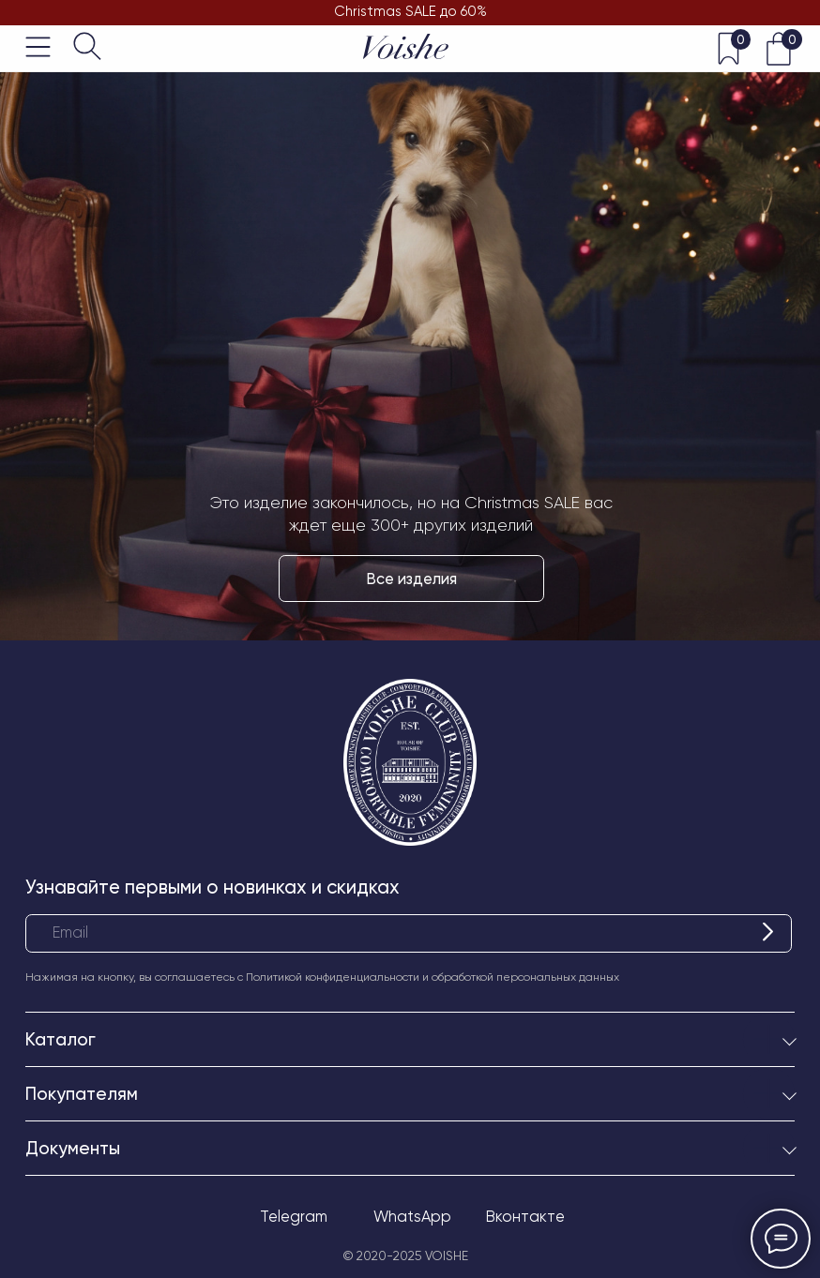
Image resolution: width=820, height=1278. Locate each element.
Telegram (293, 1216)
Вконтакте (525, 1216)
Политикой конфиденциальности (332, 977)
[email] (408, 933)
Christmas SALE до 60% (410, 11)
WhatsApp (412, 1216)
